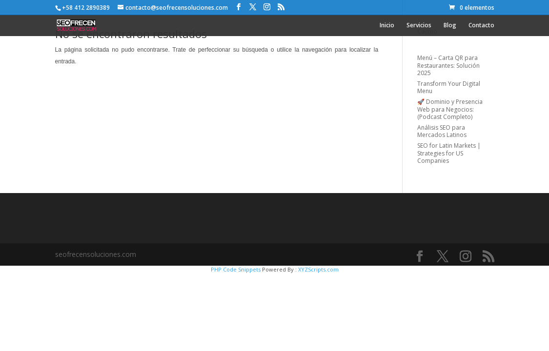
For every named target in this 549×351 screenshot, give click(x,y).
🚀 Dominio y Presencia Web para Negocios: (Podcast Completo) (450, 109)
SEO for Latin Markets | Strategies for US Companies (449, 153)
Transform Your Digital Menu (448, 87)
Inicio (387, 25)
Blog (450, 25)
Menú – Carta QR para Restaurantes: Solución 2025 (448, 65)
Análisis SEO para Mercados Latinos (442, 131)
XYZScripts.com (318, 269)
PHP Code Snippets (236, 269)
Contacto (481, 25)
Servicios (419, 25)
